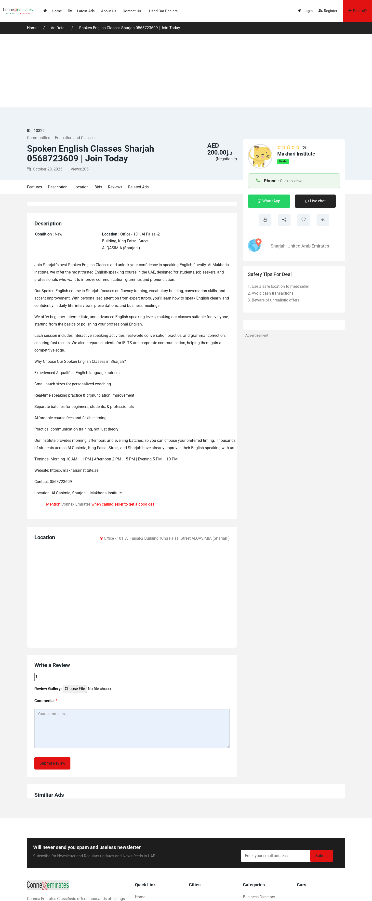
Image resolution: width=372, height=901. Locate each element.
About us (108, 11)
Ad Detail (58, 28)
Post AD (357, 11)
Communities (38, 137)
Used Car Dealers (163, 11)
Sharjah (278, 245)
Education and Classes (74, 137)
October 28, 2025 (44, 169)
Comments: (45, 700)
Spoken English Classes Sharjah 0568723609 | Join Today (129, 28)
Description (57, 187)
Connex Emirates (76, 504)
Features (34, 187)
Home (52, 11)
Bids (98, 187)
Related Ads (138, 187)
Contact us (132, 11)
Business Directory (259, 897)
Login (305, 11)
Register (328, 11)
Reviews (115, 187)
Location (81, 187)
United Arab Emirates (308, 245)
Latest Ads (81, 11)
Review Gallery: (48, 688)
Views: (80, 169)
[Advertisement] (186, 70)
